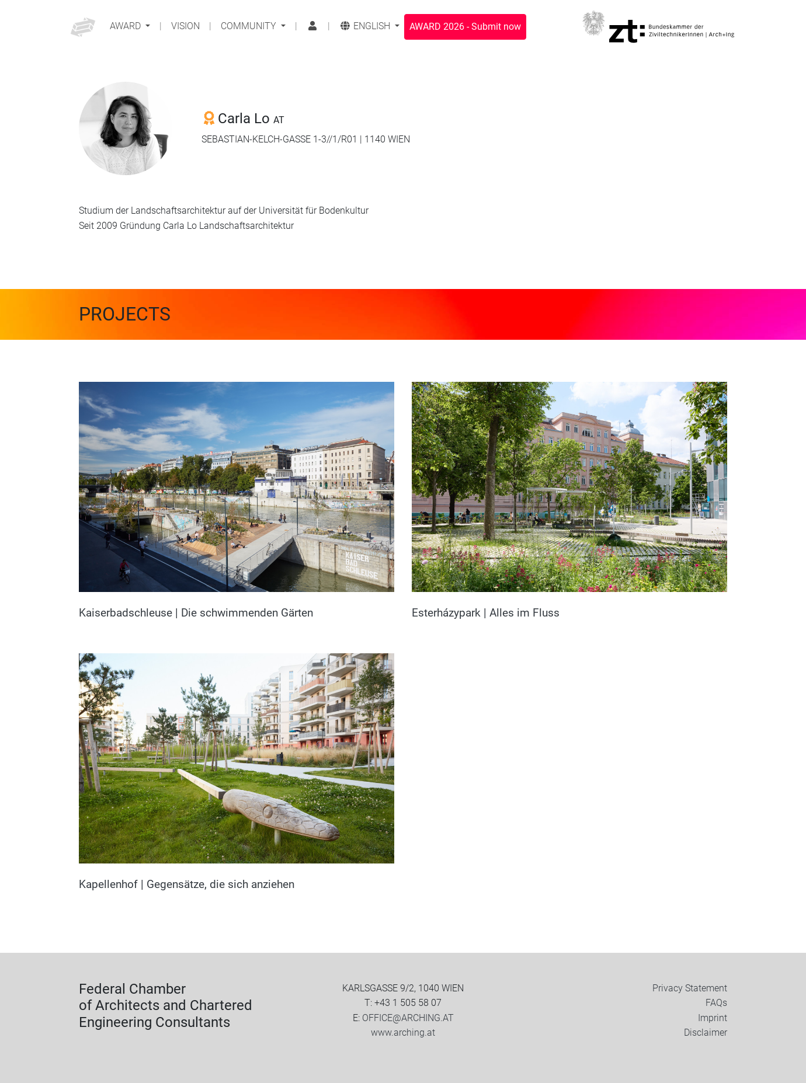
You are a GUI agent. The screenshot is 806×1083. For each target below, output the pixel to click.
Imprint (712, 1017)
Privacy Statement (689, 988)
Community (250, 26)
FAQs (716, 1002)
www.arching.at (403, 1032)
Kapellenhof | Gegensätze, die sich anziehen (186, 884)
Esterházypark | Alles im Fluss (486, 612)
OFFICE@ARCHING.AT (408, 1017)
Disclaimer (705, 1032)
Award (126, 26)
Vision (185, 26)
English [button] (365, 26)
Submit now (465, 26)
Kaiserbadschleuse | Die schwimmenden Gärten (196, 612)
